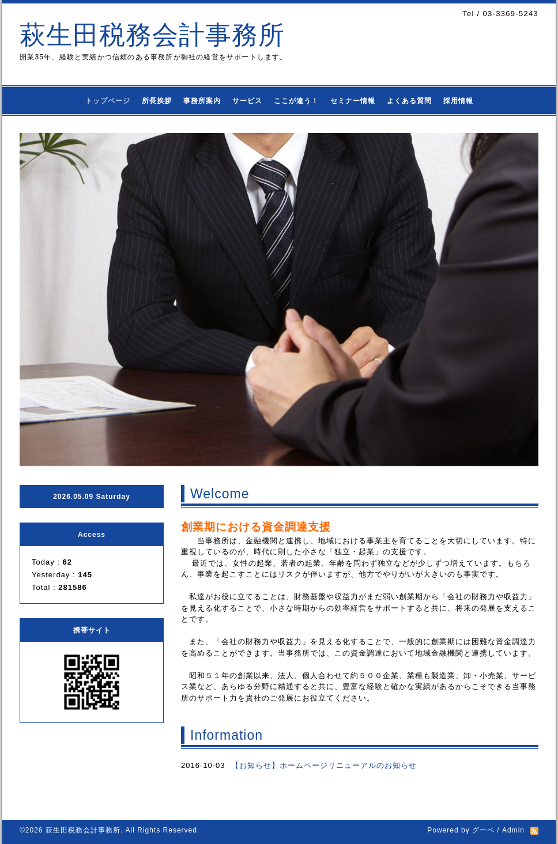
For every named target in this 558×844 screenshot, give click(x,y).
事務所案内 (202, 101)
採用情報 (458, 101)
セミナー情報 (352, 101)
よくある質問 (409, 101)
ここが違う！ (296, 101)
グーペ (483, 830)
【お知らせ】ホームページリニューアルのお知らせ (324, 765)
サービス (247, 101)
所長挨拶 (157, 101)
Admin (513, 830)
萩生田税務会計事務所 (152, 35)
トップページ (107, 101)
